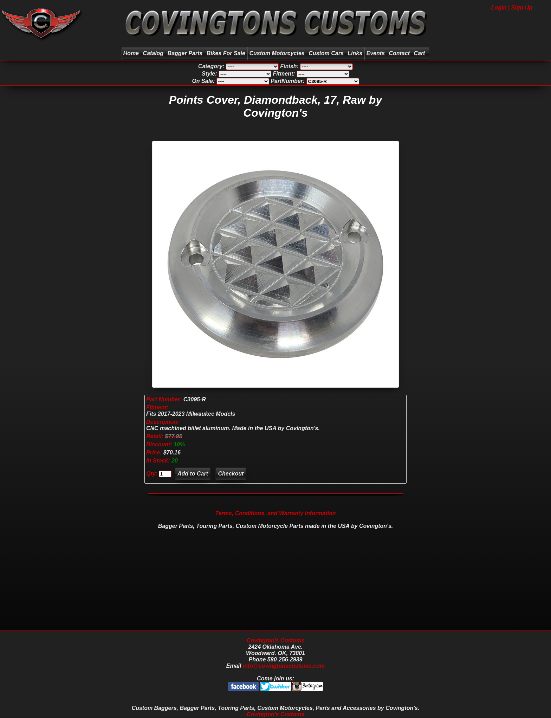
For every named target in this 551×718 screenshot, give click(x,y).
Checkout (231, 474)
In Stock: (158, 461)
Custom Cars (326, 53)
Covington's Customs (276, 640)
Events (375, 53)
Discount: (160, 444)
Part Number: (164, 399)
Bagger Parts (185, 53)
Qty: (151, 474)
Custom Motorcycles (276, 53)
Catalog (153, 53)
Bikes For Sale (226, 53)
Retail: (154, 436)
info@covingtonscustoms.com (284, 666)
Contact (399, 53)
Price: (154, 452)
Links (355, 53)
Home (131, 53)
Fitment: (157, 407)
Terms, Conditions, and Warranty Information (275, 513)
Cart (420, 53)
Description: (162, 422)
